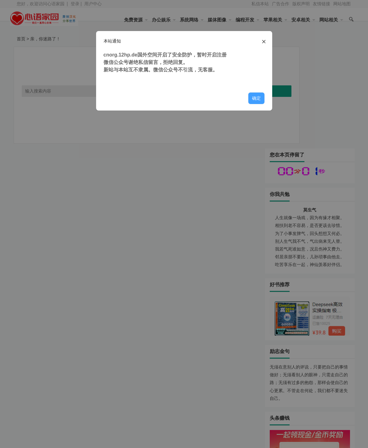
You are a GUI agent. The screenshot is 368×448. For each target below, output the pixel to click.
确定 (256, 98)
